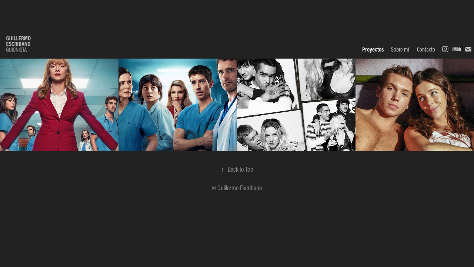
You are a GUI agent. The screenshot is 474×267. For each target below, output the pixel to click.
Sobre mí (400, 49)
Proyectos (373, 49)
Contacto (426, 49)
